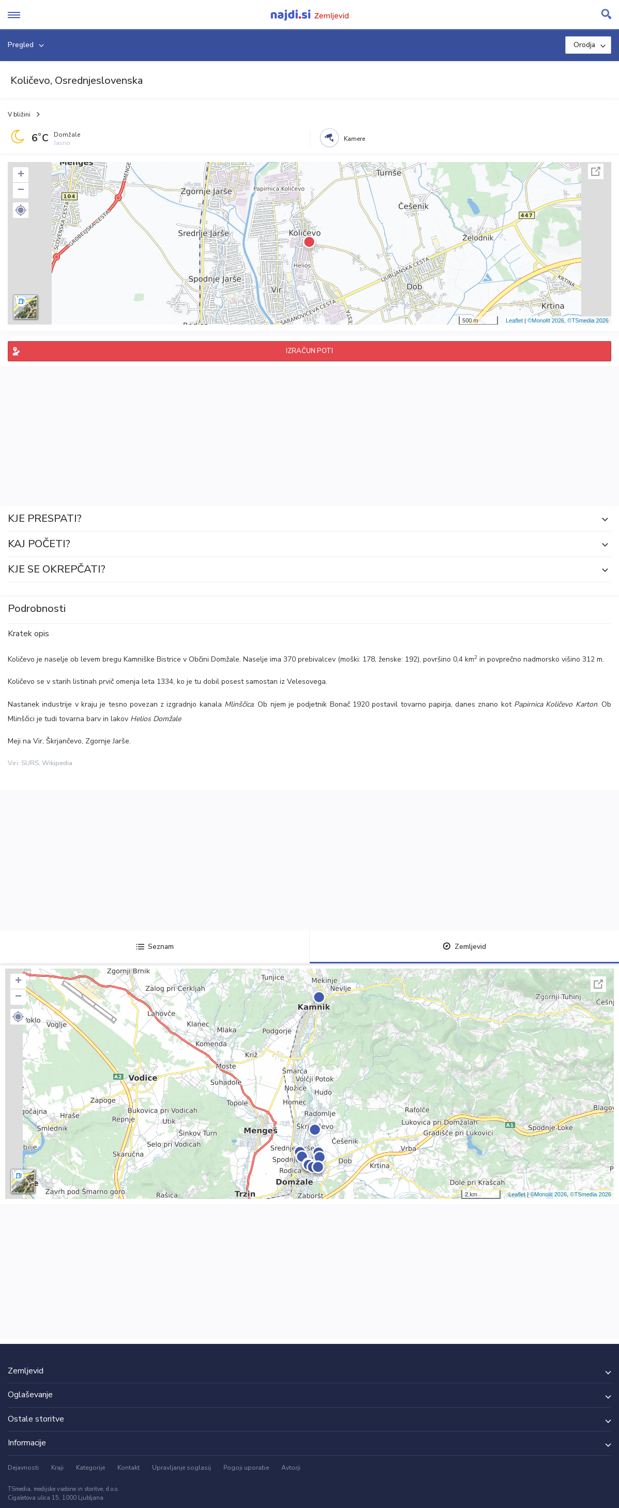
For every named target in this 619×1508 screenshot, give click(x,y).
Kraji (57, 1467)
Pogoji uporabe (246, 1467)
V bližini (19, 114)
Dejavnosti (23, 1467)
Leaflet (514, 320)
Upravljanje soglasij (181, 1467)
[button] (20, 210)
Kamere (354, 139)
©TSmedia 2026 (588, 320)
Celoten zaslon (595, 171)
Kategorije (90, 1467)
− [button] (21, 190)
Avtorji (290, 1467)
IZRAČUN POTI (309, 351)
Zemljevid (464, 946)
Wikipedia (57, 763)
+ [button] (21, 175)
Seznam (155, 946)
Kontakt (128, 1467)
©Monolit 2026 (545, 320)
